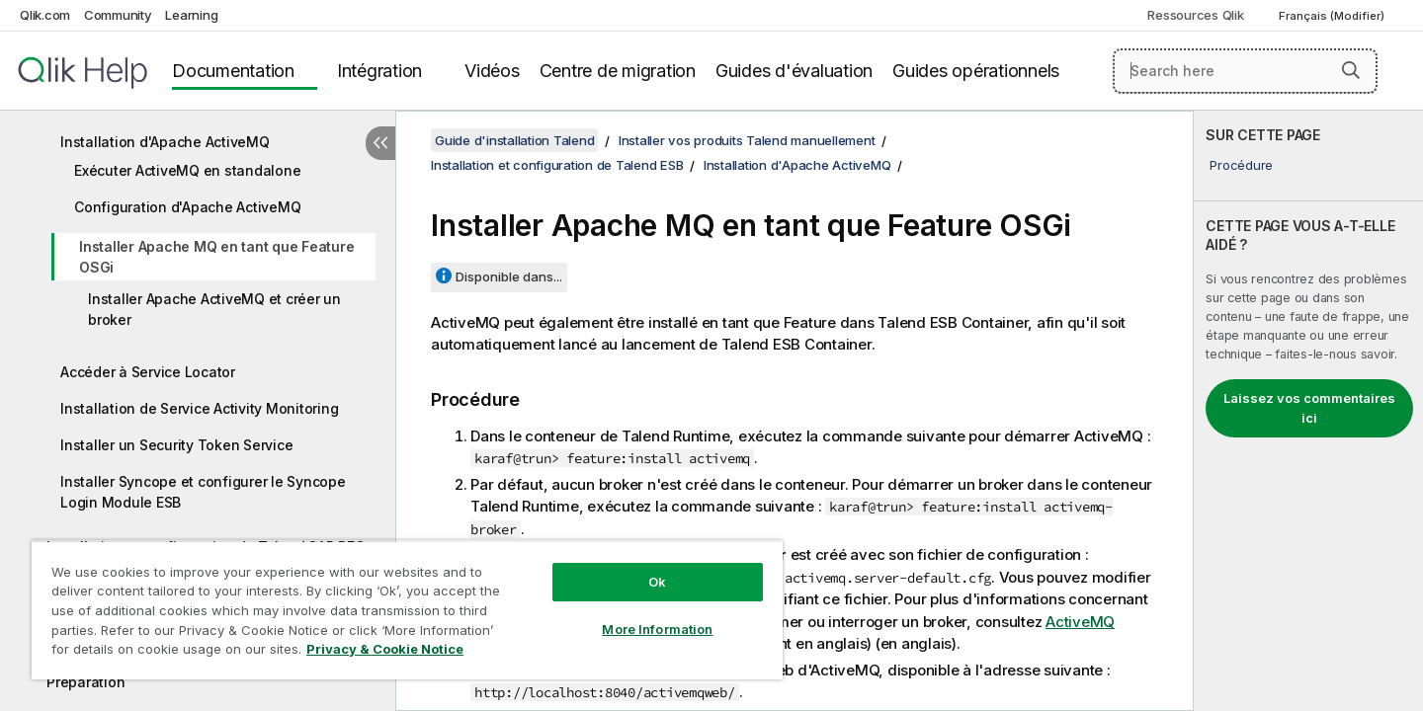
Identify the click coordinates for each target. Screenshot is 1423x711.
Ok (657, 582)
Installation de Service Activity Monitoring (199, 408)
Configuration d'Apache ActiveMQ (187, 206)
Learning (191, 15)
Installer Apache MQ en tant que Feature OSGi (216, 257)
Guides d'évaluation (794, 70)
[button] (1351, 70)
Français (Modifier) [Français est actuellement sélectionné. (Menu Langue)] (1333, 16)
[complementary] (1308, 411)
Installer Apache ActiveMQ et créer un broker (214, 309)
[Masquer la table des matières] (380, 143)
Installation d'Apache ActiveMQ (165, 141)
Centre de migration (618, 70)
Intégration (379, 70)
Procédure (1241, 165)
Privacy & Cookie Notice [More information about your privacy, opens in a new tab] (384, 649)
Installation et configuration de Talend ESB (557, 165)
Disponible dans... (509, 276)
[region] (407, 609)
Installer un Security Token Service (176, 444)
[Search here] (1246, 71)
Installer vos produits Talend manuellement (747, 140)
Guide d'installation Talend (514, 140)
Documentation (233, 70)
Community (118, 15)
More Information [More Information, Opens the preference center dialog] (657, 629)
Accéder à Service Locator (147, 371)
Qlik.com (45, 15)
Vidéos (492, 70)
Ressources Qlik (1195, 15)
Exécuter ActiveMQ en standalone (187, 170)
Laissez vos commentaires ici (1309, 408)
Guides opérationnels (975, 70)
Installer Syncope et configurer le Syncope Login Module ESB (203, 492)
